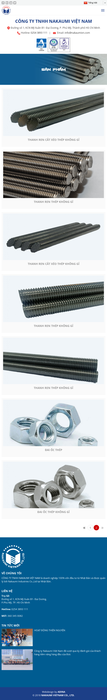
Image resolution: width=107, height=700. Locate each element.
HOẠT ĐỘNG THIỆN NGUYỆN (49, 630)
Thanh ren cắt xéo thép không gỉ (53, 140)
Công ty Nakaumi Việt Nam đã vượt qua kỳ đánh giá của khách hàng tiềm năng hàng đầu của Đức (67, 652)
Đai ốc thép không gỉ (53, 512)
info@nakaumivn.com (77, 32)
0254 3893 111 (39, 32)
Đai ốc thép (53, 450)
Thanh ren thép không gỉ (53, 202)
